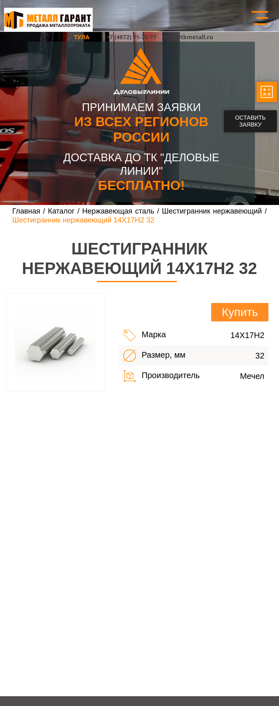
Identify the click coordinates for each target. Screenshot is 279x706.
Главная (26, 211)
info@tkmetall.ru (188, 37)
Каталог (61, 211)
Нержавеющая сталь (118, 211)
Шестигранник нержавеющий (213, 211)
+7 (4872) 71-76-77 (131, 37)
